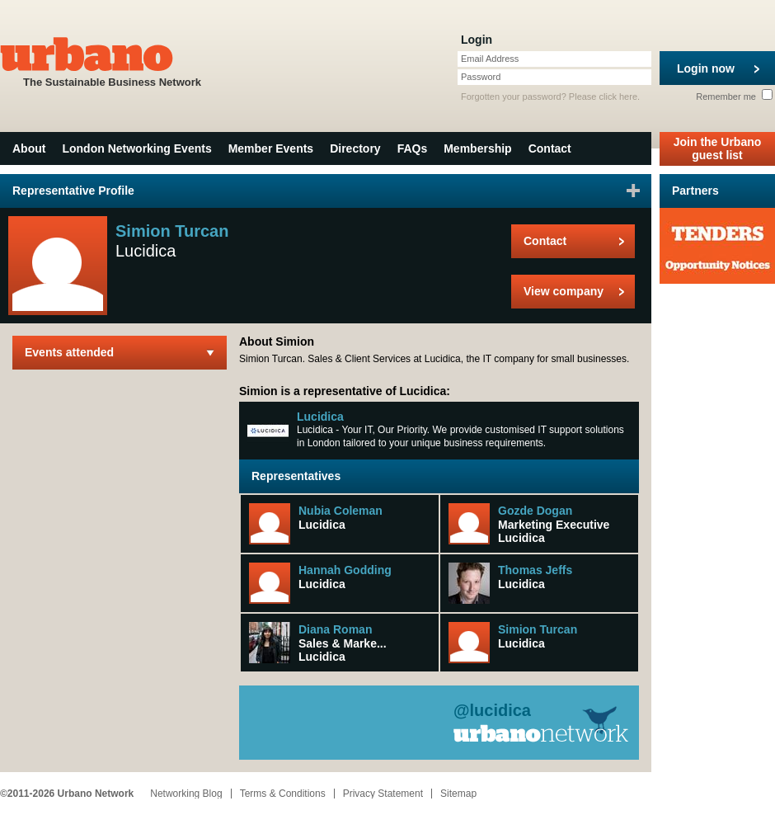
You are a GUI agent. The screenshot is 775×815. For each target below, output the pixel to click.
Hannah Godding (345, 570)
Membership (477, 148)
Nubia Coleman (340, 510)
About (28, 148)
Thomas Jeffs (535, 570)
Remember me (734, 96)
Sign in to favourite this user (633, 190)
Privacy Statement (383, 793)
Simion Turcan (537, 629)
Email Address (490, 59)
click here (618, 96)
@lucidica (492, 710)
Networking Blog (186, 793)
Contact (549, 148)
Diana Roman (335, 629)
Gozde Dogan (535, 510)
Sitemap (458, 793)
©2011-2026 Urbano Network (67, 793)
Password (480, 77)
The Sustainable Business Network (112, 60)
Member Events (270, 148)
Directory (355, 148)
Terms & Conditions (283, 793)
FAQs (412, 148)
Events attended (69, 352)
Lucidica (320, 416)
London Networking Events (136, 148)
